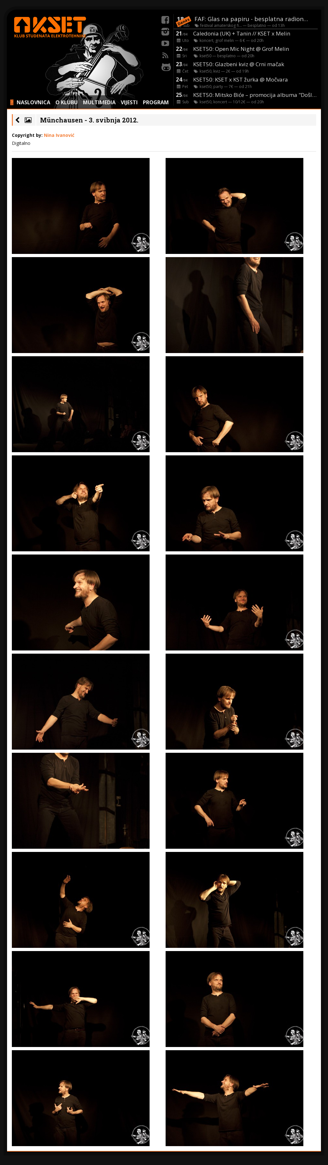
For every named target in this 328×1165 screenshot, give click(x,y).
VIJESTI (129, 102)
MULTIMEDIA (99, 102)
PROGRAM (156, 102)
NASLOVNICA (33, 102)
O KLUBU (66, 102)
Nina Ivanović (59, 135)
